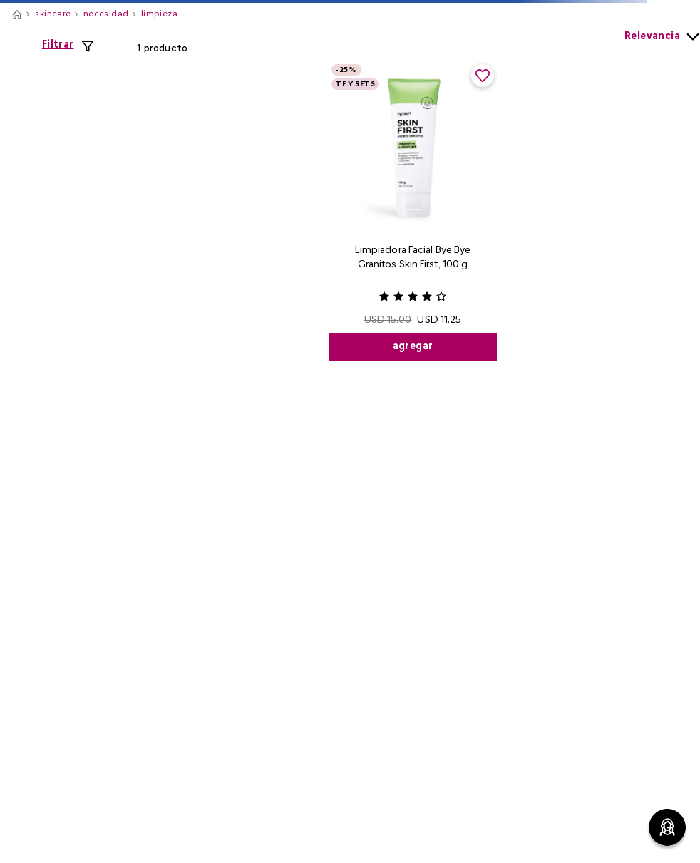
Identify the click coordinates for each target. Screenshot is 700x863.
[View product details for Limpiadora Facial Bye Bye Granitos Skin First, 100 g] (412, 211)
